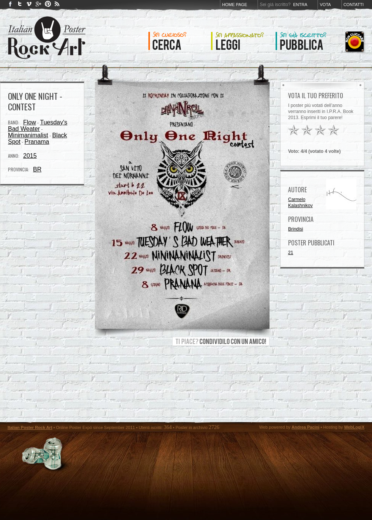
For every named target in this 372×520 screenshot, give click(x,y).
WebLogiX (354, 427)
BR (37, 169)
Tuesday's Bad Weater (37, 125)
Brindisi (295, 229)
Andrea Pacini (305, 427)
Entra (300, 4)
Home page (234, 4)
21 (290, 252)
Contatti (354, 4)
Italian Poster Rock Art (30, 427)
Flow (29, 122)
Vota (325, 4)
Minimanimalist (28, 135)
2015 (30, 155)
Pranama (37, 141)
